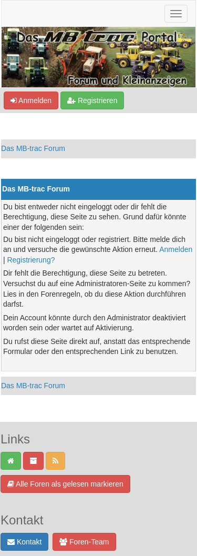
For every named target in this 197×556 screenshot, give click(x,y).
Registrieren (92, 100)
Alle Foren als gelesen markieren (65, 484)
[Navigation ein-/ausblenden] (176, 14)
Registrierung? (31, 260)
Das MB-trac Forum (33, 148)
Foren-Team (84, 542)
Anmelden (31, 100)
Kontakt (24, 542)
